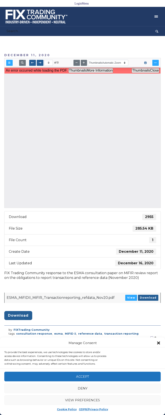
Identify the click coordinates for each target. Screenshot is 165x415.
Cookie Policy (67, 409)
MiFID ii (70, 333)
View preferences (82, 400)
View (131, 297)
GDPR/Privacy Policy (93, 409)
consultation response (34, 333)
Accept (82, 376)
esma (58, 333)
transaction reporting (121, 333)
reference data (90, 333)
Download (148, 297)
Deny (82, 388)
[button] (158, 343)
